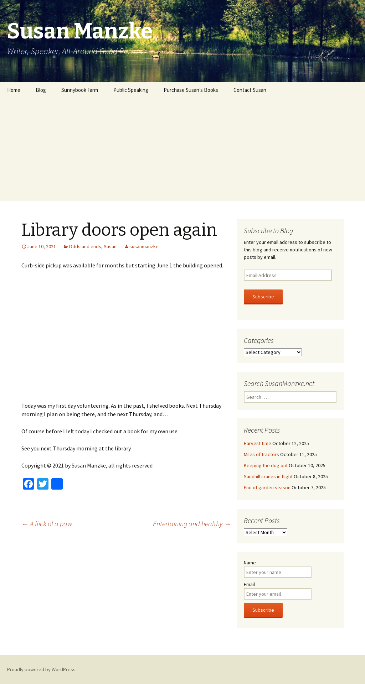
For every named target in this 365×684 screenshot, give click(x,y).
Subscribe (263, 296)
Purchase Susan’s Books (191, 90)
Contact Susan (249, 90)
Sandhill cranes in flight (268, 476)
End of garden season (267, 487)
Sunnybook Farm (79, 90)
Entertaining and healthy (192, 523)
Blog (41, 90)
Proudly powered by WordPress (41, 669)
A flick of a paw (46, 523)
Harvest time (257, 443)
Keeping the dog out (266, 465)
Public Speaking (130, 90)
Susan (110, 246)
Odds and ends (85, 246)
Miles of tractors (261, 454)
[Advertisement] (182, 151)
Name (250, 562)
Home (13, 90)
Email (249, 584)
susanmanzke (144, 246)
